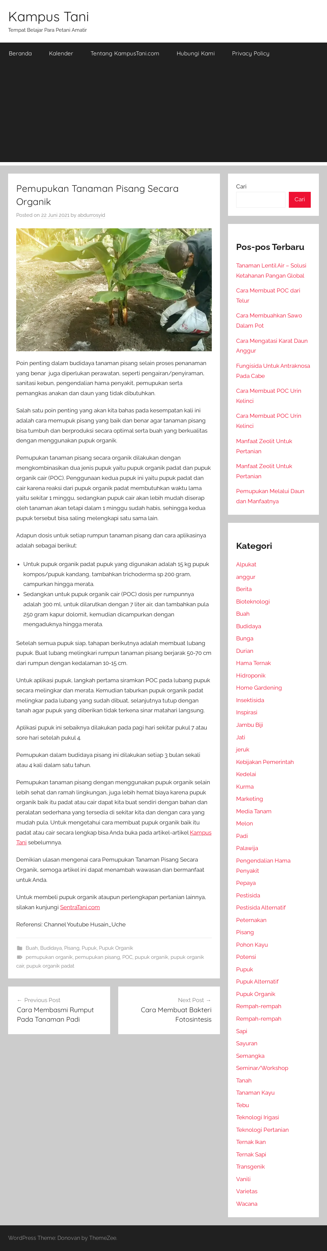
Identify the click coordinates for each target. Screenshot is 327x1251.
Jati (240, 737)
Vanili (243, 1179)
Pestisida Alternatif (261, 907)
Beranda (20, 53)
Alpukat (246, 564)
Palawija (247, 848)
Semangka (250, 1055)
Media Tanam (254, 811)
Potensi (246, 956)
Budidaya (51, 948)
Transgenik (250, 1166)
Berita (244, 589)
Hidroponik (251, 675)
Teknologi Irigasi (257, 1117)
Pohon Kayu (252, 944)
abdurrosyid (91, 215)
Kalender (61, 53)
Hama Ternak (253, 663)
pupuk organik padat (50, 966)
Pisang (71, 948)
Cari (241, 186)
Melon (244, 823)
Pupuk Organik (116, 948)
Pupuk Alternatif (257, 981)
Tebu (242, 1105)
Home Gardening (259, 687)
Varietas (246, 1191)
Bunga (244, 638)
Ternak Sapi (251, 1154)
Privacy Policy (251, 53)
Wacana (246, 1203)
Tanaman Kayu (255, 1092)
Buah (32, 948)
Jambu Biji (249, 724)
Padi (242, 836)
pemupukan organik (49, 957)
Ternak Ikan (251, 1142)
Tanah (244, 1080)
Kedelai (246, 774)
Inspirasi (246, 712)
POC (127, 957)
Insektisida (250, 700)
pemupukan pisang (97, 957)
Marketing (249, 798)
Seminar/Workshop (262, 1068)
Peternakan (251, 920)
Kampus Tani (48, 16)
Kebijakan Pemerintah (265, 762)
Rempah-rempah (258, 1006)
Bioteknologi (253, 601)
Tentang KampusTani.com (125, 53)
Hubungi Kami (196, 53)
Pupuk (89, 948)
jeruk (242, 749)
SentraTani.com (80, 907)
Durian (244, 650)
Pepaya (246, 882)
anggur (245, 576)
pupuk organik (151, 957)
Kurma (245, 786)
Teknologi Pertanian (262, 1129)
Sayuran (246, 1043)
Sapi (241, 1031)
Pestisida (248, 895)
